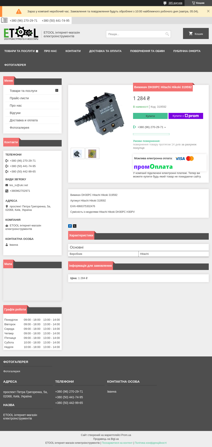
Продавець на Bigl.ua (106, 438)
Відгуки (15, 113)
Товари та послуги (19, 51)
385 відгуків (175, 3)
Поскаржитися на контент (117, 442)
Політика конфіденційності (151, 442)
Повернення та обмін (147, 51)
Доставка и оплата (24, 120)
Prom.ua (126, 435)
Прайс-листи (19, 98)
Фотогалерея (15, 65)
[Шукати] (167, 34)
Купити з (186, 116)
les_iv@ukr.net (19, 185)
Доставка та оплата (105, 51)
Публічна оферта (187, 51)
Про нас (50, 51)
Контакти (73, 51)
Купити (150, 116)
